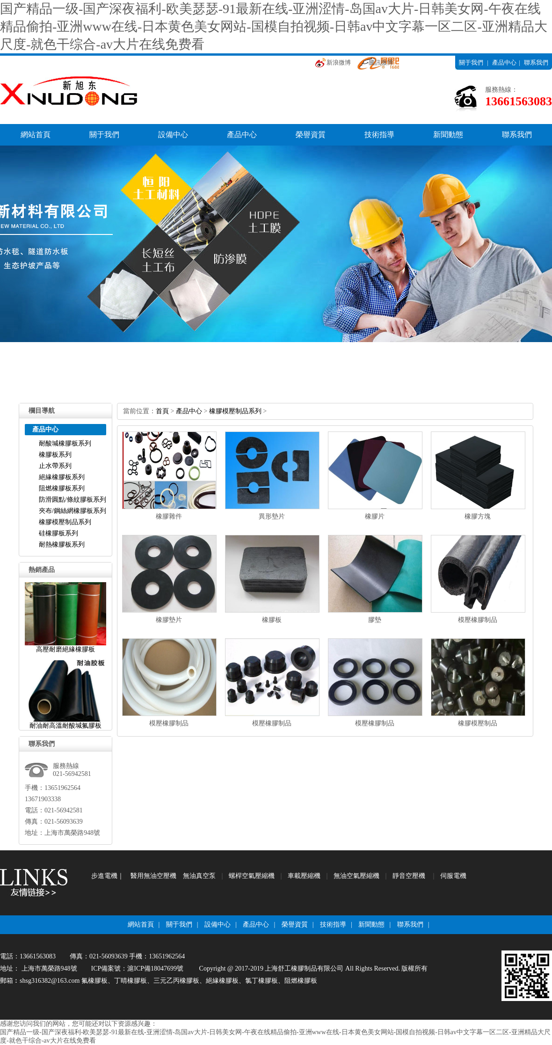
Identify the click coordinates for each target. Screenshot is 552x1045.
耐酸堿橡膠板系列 (65, 443)
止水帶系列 (55, 465)
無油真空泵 (199, 875)
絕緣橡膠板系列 (62, 477)
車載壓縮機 (304, 875)
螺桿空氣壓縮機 (252, 875)
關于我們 (471, 62)
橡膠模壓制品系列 (65, 522)
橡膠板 (272, 619)
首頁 (162, 411)
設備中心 (173, 135)
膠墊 (374, 619)
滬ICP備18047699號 (155, 968)
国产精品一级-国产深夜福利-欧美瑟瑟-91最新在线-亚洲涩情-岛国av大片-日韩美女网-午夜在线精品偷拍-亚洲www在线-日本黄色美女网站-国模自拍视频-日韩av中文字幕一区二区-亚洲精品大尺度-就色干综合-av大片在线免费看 (273, 26)
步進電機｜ (107, 875)
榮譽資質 (311, 135)
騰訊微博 (381, 62)
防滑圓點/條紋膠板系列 (72, 499)
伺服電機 (453, 875)
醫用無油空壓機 (153, 875)
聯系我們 (536, 62)
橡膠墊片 (169, 619)
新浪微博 (339, 62)
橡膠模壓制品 (477, 723)
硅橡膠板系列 (58, 533)
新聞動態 (448, 135)
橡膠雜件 (169, 516)
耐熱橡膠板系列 (62, 544)
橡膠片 (375, 516)
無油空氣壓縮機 (356, 875)
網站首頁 (36, 135)
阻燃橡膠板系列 (62, 488)
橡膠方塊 (478, 516)
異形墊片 (272, 516)
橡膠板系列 (55, 454)
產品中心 (504, 62)
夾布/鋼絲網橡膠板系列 (72, 510)
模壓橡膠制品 (477, 619)
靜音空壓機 (408, 875)
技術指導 (379, 135)
